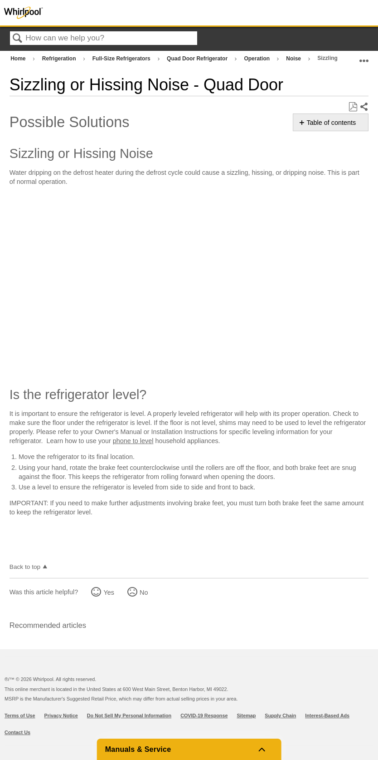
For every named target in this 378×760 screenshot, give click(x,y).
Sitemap (246, 715)
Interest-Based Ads (327, 715)
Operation (257, 58)
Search (18, 39)
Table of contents (331, 122)
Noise (294, 58)
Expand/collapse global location (364, 56)
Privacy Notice (61, 715)
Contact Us (17, 732)
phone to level (133, 440)
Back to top (25, 566)
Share (363, 107)
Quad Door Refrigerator (198, 58)
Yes (108, 592)
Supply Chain (280, 715)
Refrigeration (60, 58)
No (144, 592)
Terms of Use (20, 715)
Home (18, 58)
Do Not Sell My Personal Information (129, 715)
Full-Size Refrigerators (122, 58)
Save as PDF (353, 107)
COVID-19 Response (204, 715)
